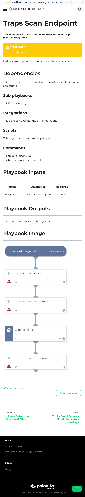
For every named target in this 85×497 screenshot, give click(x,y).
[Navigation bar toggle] (4, 9)
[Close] (82, 2)
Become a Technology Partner (23, 451)
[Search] (80, 9)
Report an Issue (68, 393)
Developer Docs (14, 446)
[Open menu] (77, 489)
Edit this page (13, 388)
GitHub (65, 2)
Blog (8, 469)
